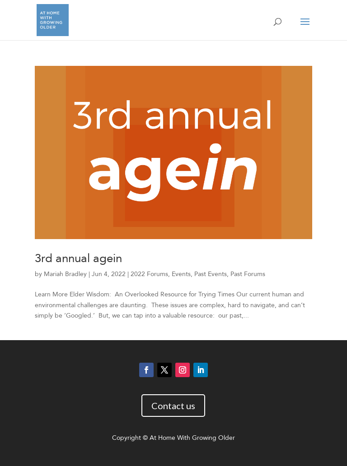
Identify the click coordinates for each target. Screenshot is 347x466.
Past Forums (247, 274)
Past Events (210, 274)
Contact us (173, 405)
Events (181, 274)
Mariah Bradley (65, 274)
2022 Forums (149, 274)
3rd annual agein (78, 258)
